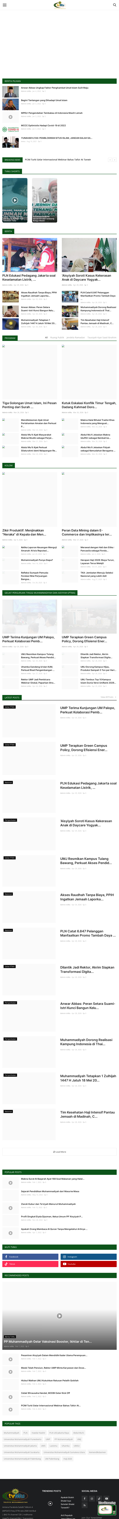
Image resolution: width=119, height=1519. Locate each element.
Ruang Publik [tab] (57, 337)
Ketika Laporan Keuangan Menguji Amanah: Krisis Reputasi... (39, 527)
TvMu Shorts (12, 171)
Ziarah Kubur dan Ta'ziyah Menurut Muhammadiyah (48, 1174)
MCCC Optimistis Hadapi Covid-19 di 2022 (43, 125)
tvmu (23, 141)
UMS (43, 1416)
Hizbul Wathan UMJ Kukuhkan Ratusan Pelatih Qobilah (50, 1351)
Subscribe (109, 1494)
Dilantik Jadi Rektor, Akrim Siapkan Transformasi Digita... (96, 632)
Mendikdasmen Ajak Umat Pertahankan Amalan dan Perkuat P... (38, 423)
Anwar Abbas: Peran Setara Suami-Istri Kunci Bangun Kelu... (38, 309)
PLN (25, 1403)
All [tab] (46, 337)
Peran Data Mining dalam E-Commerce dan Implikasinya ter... (87, 510)
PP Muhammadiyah (64, 1409)
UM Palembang (52, 1429)
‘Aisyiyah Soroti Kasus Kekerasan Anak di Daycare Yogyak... (86, 277)
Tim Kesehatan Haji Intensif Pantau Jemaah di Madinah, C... (97, 322)
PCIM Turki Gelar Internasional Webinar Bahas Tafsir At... (51, 1376)
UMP (48, 1409)
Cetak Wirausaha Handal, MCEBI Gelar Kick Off (45, 1363)
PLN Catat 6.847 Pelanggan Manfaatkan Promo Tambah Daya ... (98, 295)
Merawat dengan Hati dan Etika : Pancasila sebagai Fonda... (97, 527)
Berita (8, 231)
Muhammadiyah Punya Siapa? (37, 538)
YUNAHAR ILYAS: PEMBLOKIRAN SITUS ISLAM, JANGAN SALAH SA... (56, 138)
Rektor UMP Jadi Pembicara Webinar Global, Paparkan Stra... (38, 657)
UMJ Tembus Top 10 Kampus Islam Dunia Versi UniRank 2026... (98, 657)
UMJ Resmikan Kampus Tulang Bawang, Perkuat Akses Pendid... (38, 632)
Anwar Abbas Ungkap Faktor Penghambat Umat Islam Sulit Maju (54, 87)
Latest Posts (12, 673)
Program (10, 338)
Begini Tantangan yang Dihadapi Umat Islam (44, 100)
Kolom (9, 465)
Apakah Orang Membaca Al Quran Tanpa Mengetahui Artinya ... (54, 1199)
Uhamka (65, 1416)
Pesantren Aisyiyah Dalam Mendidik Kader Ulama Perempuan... (54, 1325)
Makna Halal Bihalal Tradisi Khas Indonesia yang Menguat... (98, 422)
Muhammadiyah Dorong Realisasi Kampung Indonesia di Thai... (98, 309)
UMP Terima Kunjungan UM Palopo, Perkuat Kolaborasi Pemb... (28, 615)
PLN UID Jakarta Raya (59, 1403)
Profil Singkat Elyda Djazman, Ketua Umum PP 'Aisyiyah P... (52, 1187)
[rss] (85, 1476)
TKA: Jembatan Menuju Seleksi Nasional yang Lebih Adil (97, 552)
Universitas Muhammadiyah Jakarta (20, 1416)
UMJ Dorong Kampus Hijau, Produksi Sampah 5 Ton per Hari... (98, 645)
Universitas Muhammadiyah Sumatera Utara (64, 1422)
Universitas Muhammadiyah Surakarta (21, 1422)
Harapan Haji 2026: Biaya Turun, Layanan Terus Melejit (97, 539)
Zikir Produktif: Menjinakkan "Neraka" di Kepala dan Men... (24, 510)
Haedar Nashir (38, 1403)
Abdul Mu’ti (78, 1403)
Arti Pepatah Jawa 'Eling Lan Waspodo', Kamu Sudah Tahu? (69, 1491)
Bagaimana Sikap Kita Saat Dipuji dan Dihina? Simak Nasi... (69, 1509)
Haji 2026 (68, 1429)
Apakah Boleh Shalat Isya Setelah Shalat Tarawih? (67, 1473)
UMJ (79, 1409)
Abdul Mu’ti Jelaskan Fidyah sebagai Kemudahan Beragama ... (98, 449)
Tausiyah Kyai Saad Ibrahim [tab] (102, 337)
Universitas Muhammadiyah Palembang (22, 1429)
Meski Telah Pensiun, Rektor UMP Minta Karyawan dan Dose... (53, 1338)
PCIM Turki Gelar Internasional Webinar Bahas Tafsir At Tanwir (58, 159)
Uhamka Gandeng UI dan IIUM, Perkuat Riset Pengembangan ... (38, 645)
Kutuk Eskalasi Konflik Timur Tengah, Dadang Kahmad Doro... (89, 405)
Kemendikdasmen (97, 1422)
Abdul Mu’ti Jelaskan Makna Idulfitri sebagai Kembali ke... (96, 436)
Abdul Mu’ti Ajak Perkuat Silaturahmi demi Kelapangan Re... (39, 449)
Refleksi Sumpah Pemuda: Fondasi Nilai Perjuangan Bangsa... (34, 553)
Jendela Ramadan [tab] (76, 337)
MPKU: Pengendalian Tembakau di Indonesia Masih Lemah (52, 113)
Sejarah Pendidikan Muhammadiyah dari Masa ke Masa (50, 1162)
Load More (59, 1122)
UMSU (76, 1416)
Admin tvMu (26, 91)
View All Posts (109, 673)
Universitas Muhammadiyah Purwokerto (22, 1409)
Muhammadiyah (11, 1403)
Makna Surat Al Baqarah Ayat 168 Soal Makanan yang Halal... (52, 1149)
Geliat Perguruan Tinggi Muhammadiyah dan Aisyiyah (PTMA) (40, 570)
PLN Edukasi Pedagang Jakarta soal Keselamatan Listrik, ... (28, 277)
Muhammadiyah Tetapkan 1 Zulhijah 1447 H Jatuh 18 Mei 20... (38, 322)
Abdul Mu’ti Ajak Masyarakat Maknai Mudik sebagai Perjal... (37, 436)
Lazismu (53, 1416)
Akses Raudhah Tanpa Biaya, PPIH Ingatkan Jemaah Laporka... (39, 294)
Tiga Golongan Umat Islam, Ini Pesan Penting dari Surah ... (29, 405)
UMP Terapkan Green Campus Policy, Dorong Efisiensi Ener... (84, 615)
